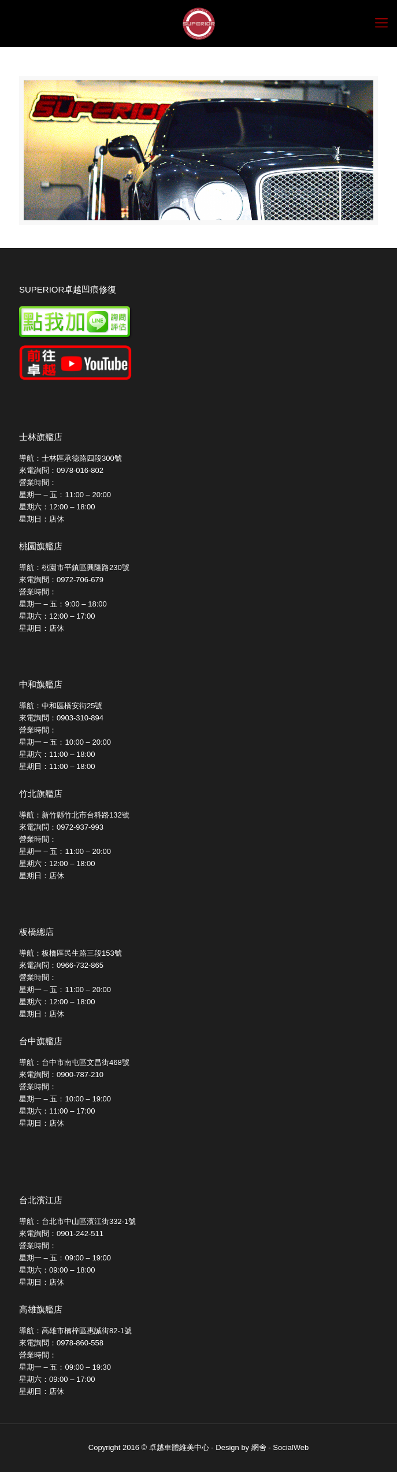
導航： (30, 1221)
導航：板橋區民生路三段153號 (70, 953)
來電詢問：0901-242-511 (61, 1233)
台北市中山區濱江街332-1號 (89, 1221)
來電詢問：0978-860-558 (61, 1342)
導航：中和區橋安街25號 (60, 705)
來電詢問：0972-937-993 (61, 827)
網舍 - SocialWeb (280, 1447)
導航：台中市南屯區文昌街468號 (74, 1062)
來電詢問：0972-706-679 (61, 579)
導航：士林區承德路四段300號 (70, 458)
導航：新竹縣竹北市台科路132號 (74, 815)
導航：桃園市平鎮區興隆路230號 (74, 567)
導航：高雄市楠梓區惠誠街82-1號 (75, 1330)
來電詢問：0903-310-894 (61, 717)
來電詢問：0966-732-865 (61, 965)
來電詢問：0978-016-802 (61, 470)
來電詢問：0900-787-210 (61, 1074)
